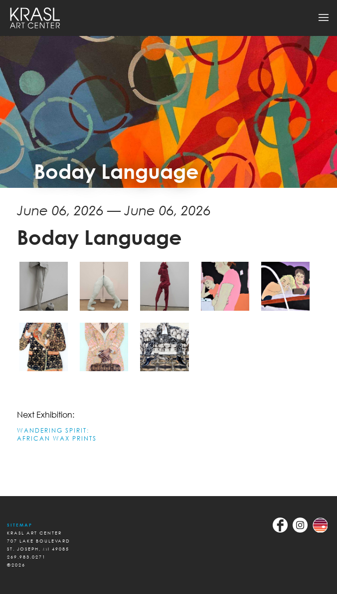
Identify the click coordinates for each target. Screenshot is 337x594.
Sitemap (19, 525)
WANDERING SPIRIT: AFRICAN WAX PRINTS (57, 434)
